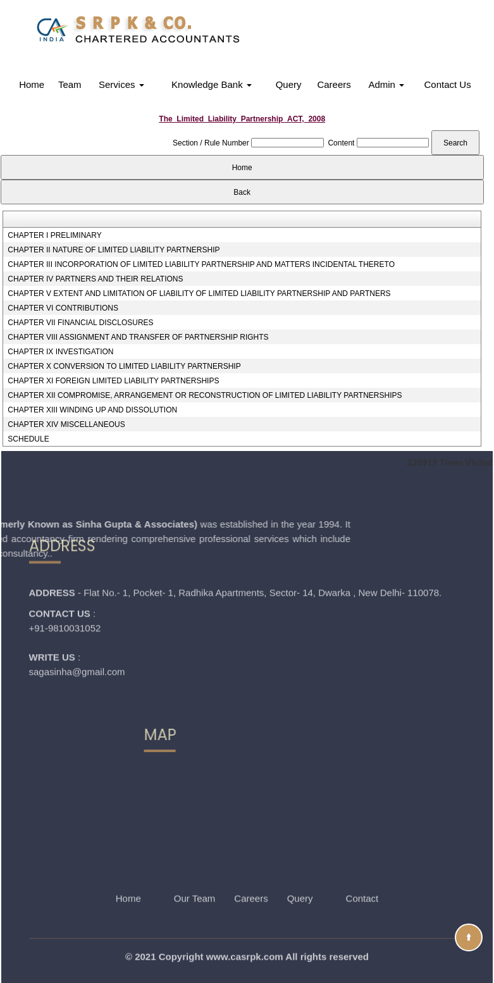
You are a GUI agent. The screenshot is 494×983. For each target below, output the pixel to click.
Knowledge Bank (211, 84)
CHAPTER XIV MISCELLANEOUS (66, 424)
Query (289, 84)
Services (121, 84)
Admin (386, 84)
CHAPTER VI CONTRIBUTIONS (63, 308)
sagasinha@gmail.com (77, 623)
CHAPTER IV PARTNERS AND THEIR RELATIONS (95, 279)
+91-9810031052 (65, 579)
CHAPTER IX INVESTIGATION (60, 351)
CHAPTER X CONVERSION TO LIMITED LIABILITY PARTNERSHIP (124, 366)
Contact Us (447, 84)
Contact (362, 879)
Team (70, 84)
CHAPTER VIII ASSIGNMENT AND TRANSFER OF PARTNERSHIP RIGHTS (138, 337)
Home (31, 84)
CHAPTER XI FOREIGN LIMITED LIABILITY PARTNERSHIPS (113, 380)
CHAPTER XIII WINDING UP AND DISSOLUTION (92, 409)
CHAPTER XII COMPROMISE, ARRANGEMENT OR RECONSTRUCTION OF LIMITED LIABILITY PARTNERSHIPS (205, 395)
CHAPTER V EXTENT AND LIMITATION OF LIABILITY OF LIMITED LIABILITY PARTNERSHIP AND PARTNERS (199, 293)
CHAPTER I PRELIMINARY (54, 235)
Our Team (195, 879)
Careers (333, 84)
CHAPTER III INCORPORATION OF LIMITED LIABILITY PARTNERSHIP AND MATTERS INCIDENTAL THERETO (201, 264)
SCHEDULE (28, 439)
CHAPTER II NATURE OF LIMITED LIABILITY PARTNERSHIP (113, 249)
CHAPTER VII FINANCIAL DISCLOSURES (80, 322)
